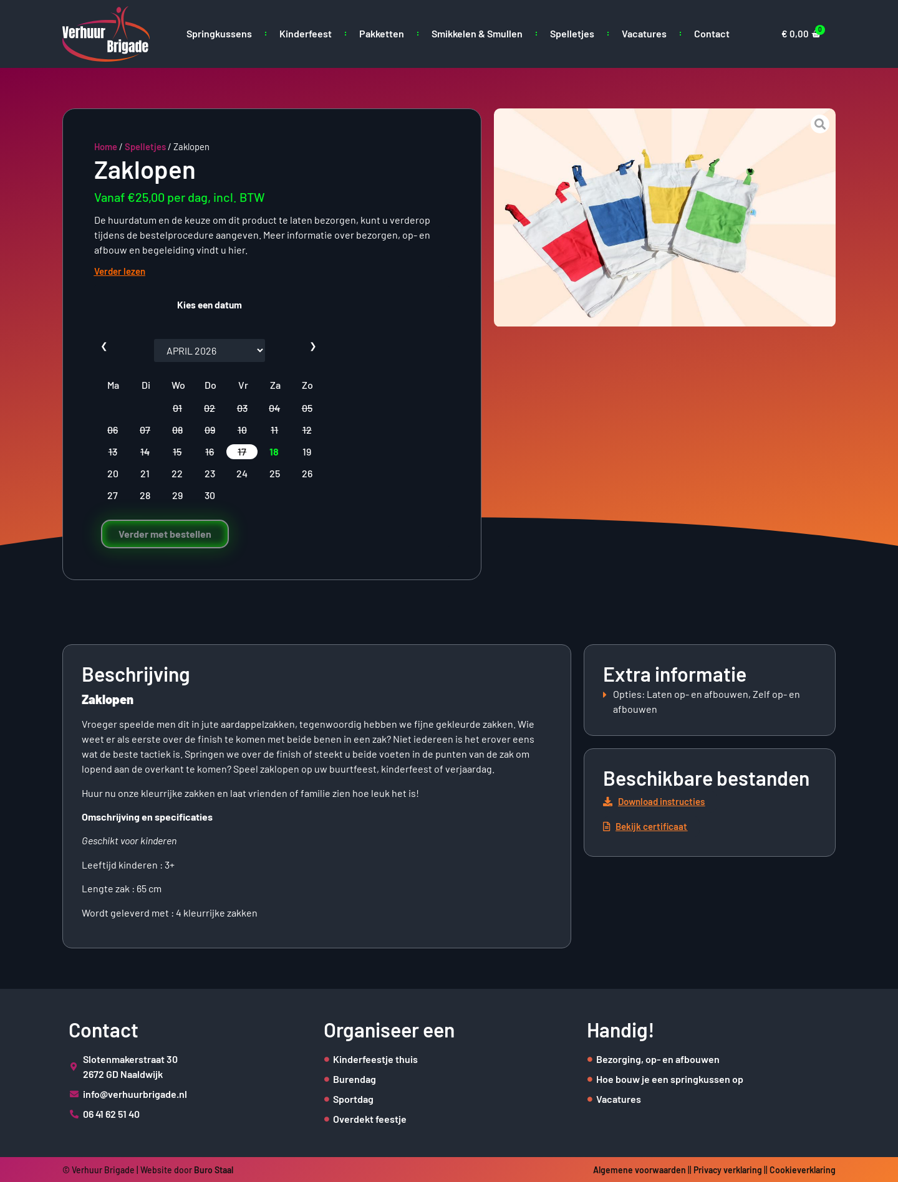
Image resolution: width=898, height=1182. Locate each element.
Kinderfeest (305, 33)
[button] (660, 802)
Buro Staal (213, 1170)
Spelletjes (572, 33)
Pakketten (381, 33)
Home (105, 146)
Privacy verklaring (727, 1170)
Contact (712, 33)
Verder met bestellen (164, 534)
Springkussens (219, 33)
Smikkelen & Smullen (477, 33)
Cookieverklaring (803, 1170)
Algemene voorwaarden (639, 1170)
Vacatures (644, 33)
